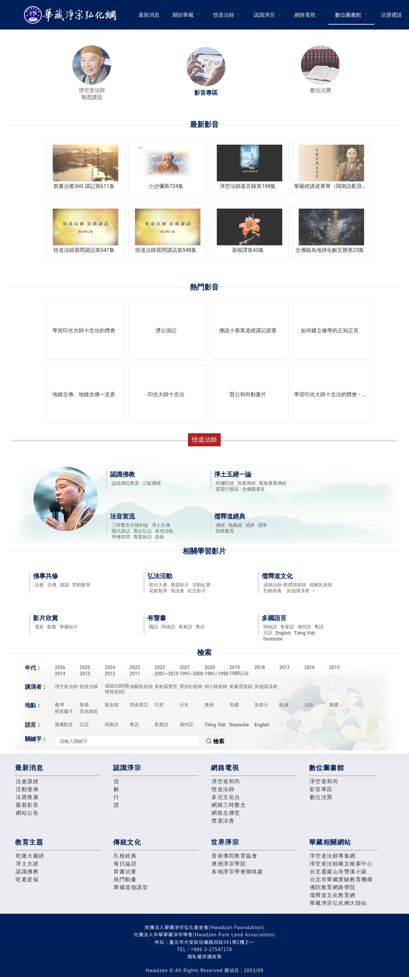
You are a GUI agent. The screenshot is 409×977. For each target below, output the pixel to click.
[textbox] (127, 741)
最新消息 (149, 15)
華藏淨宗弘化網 (71, 15)
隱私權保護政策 (204, 956)
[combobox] (143, 741)
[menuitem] (149, 15)
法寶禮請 (391, 15)
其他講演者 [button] (301, 590)
